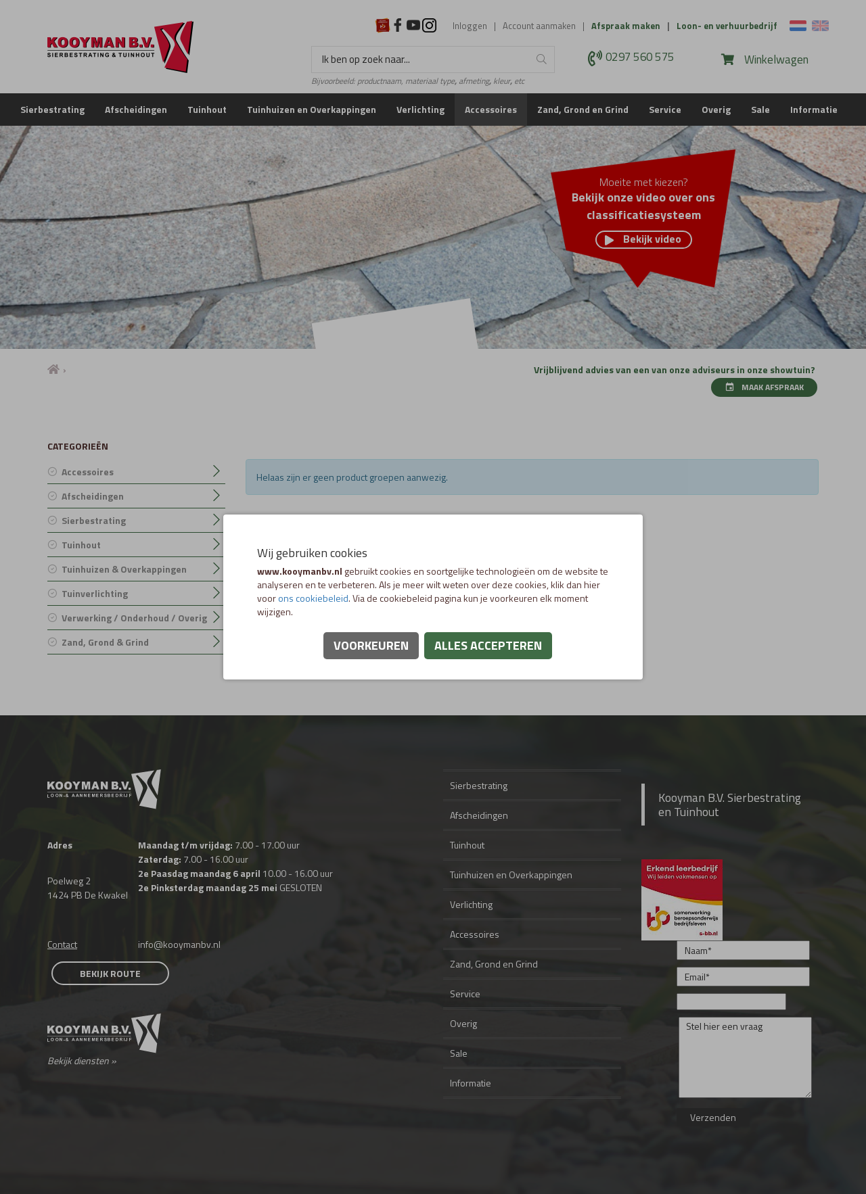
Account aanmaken (539, 26)
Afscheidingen (136, 109)
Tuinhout (207, 109)
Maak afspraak (764, 387)
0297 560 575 (640, 58)
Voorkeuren (371, 645)
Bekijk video (643, 239)
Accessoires (491, 109)
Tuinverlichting (95, 593)
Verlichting (420, 109)
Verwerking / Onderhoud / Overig (134, 618)
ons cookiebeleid (313, 598)
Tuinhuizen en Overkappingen (311, 109)
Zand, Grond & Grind (105, 642)
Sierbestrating (52, 109)
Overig (716, 109)
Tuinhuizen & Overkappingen (124, 569)
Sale (760, 109)
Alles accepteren (488, 645)
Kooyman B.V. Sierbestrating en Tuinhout (729, 804)
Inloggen (470, 26)
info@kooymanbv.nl (179, 944)
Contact (62, 944)
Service (665, 109)
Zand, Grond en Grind (583, 109)
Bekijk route (110, 973)
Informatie (814, 109)
